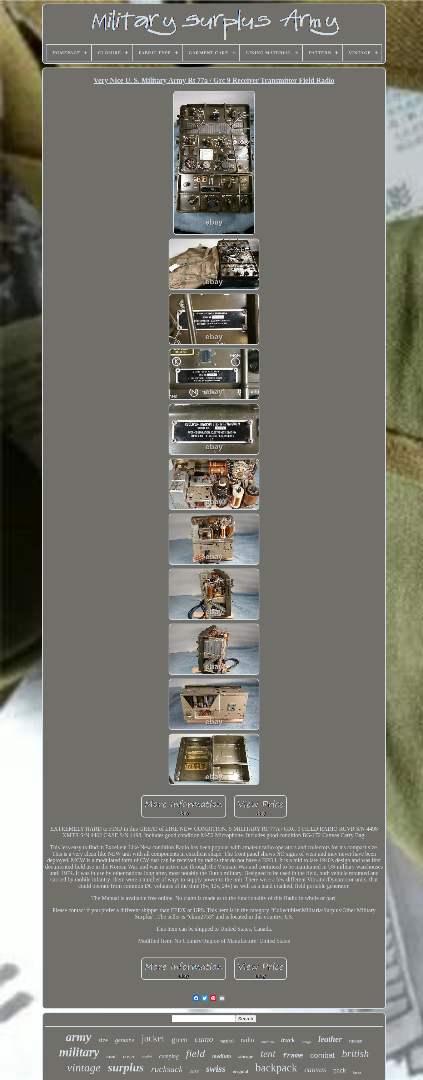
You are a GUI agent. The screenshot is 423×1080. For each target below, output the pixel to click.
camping (169, 1056)
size (103, 1040)
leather (330, 1039)
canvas (315, 1069)
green (179, 1040)
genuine (124, 1040)
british (355, 1053)
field (195, 1053)
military (79, 1052)
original (240, 1071)
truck (288, 1040)
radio (247, 1040)
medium (221, 1056)
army (78, 1037)
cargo (306, 1042)
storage (245, 1056)
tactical (227, 1041)
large (357, 1072)
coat (111, 1056)
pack (339, 1070)
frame (293, 1056)
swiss (215, 1069)
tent (267, 1053)
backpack (276, 1067)
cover (129, 1056)
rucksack (167, 1069)
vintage (84, 1067)
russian (355, 1041)
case (194, 1071)
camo (204, 1039)
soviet (147, 1056)
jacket (152, 1038)
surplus (126, 1067)
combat (322, 1055)
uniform (267, 1042)
